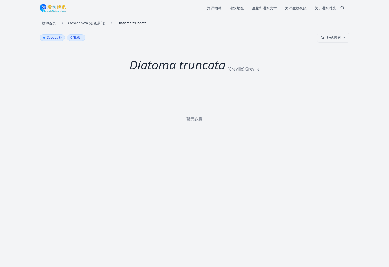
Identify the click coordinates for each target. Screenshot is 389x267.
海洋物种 (214, 8)
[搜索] (342, 8)
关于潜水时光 (325, 8)
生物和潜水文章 (264, 8)
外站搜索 (333, 37)
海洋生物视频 (296, 8)
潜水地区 (237, 8)
